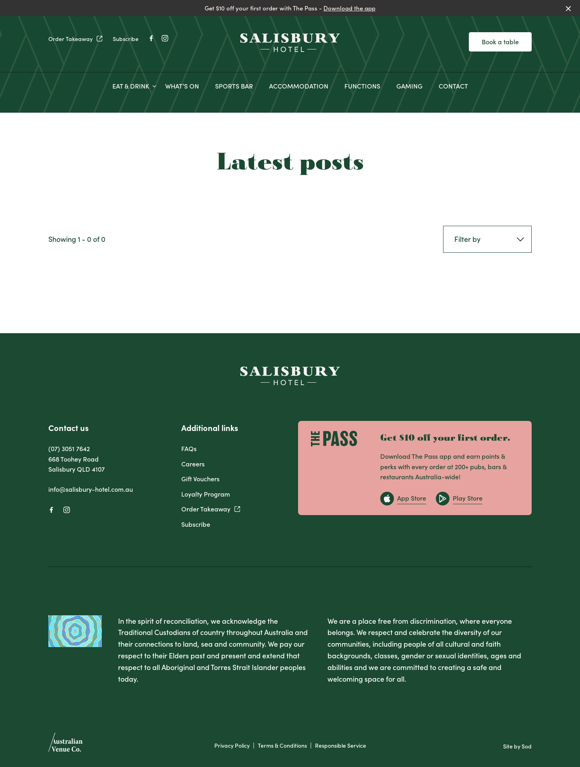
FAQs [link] (189, 448)
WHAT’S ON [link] (182, 86)
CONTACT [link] (453, 86)
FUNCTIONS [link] (362, 86)
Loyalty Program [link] (205, 493)
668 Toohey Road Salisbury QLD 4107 (76, 464)
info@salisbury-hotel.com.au (90, 489)
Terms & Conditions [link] (282, 745)
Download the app (349, 8)
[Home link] (290, 42)
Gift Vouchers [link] (200, 478)
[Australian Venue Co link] (65, 745)
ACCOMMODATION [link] (298, 86)
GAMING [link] (409, 86)
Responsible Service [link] (340, 745)
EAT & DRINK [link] (130, 86)
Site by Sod (517, 746)
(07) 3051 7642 (69, 448)
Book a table (500, 41)
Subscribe (126, 39)
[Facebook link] (151, 38)
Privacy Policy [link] (232, 745)
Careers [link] (193, 463)
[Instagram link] (165, 38)
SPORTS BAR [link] (234, 86)
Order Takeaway (75, 39)
